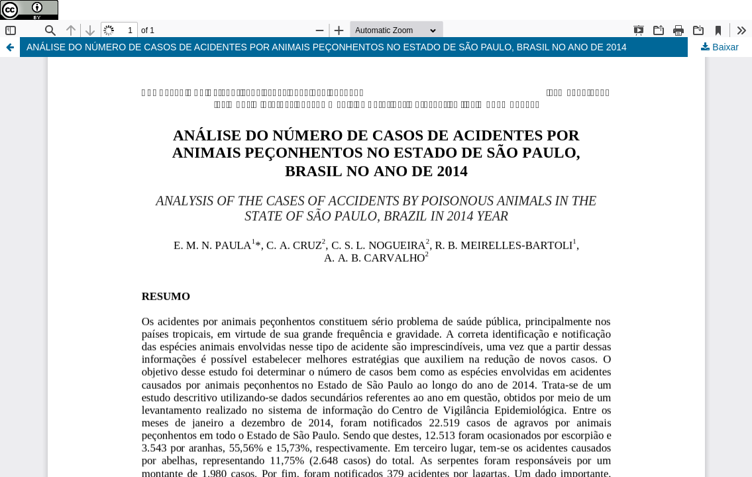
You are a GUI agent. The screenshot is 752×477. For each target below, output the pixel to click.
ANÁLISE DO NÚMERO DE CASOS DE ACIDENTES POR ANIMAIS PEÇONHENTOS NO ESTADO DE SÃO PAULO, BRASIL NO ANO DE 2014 (327, 47)
